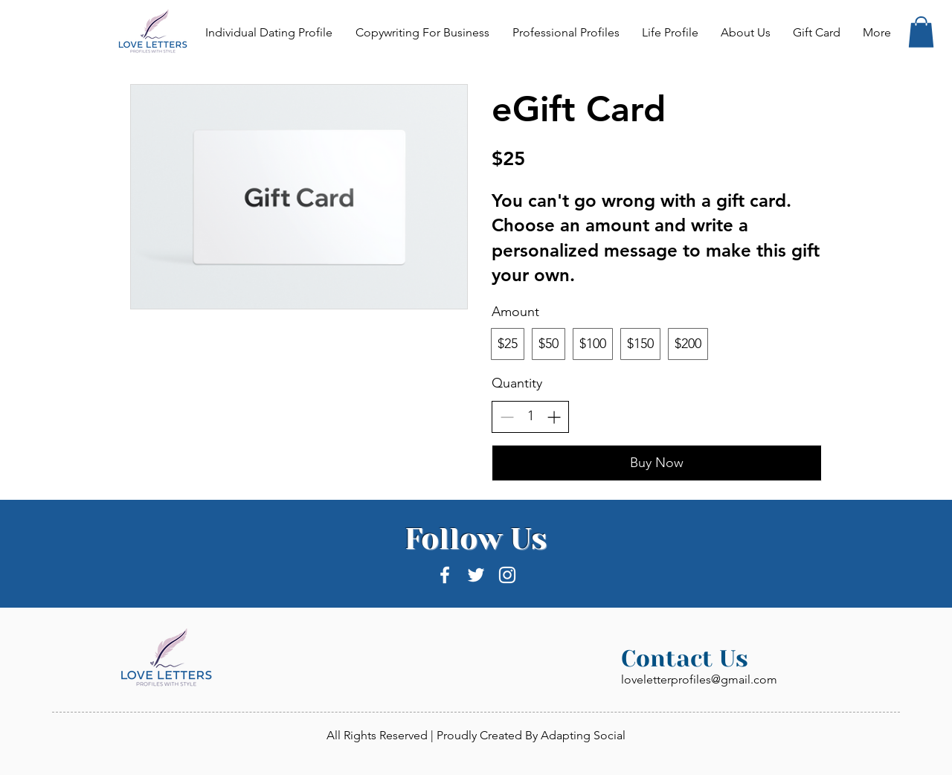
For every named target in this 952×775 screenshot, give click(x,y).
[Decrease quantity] (507, 417)
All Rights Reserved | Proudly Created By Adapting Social (476, 735)
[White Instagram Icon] (507, 575)
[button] (921, 32)
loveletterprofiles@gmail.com (699, 679)
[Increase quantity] (554, 417)
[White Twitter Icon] (476, 575)
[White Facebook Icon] (445, 575)
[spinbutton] (530, 416)
